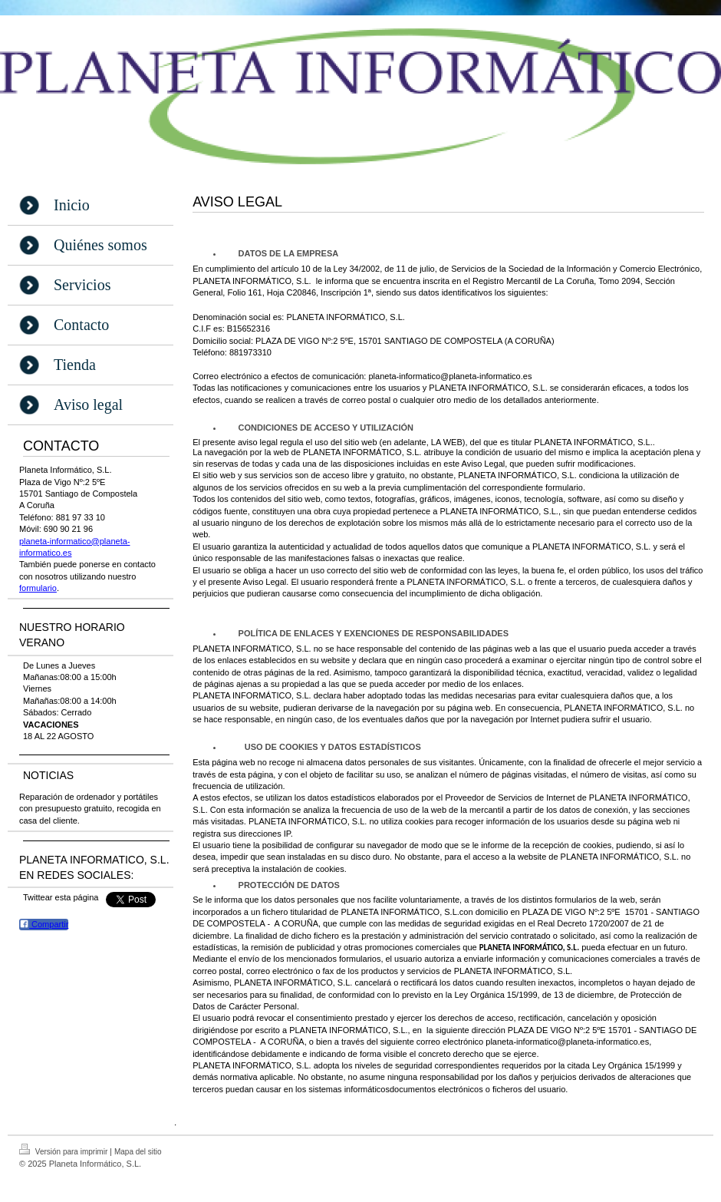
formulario (38, 588)
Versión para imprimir (64, 1150)
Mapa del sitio (138, 1152)
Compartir (43, 924)
